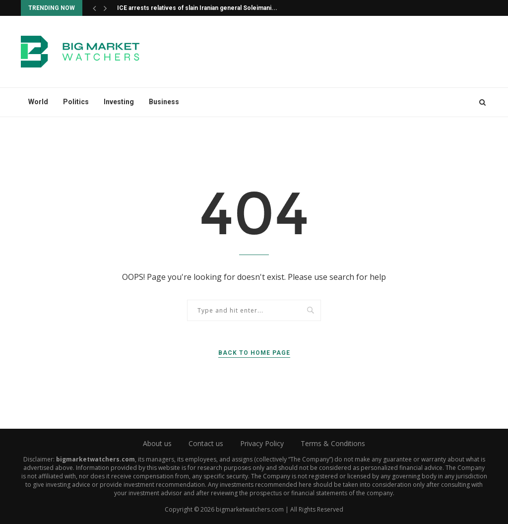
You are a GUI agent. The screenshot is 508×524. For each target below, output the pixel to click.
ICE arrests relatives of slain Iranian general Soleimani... (197, 7)
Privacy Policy (262, 443)
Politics (76, 102)
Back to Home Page (254, 352)
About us (157, 443)
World (38, 102)
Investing (119, 102)
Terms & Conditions (333, 443)
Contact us (206, 443)
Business (164, 102)
